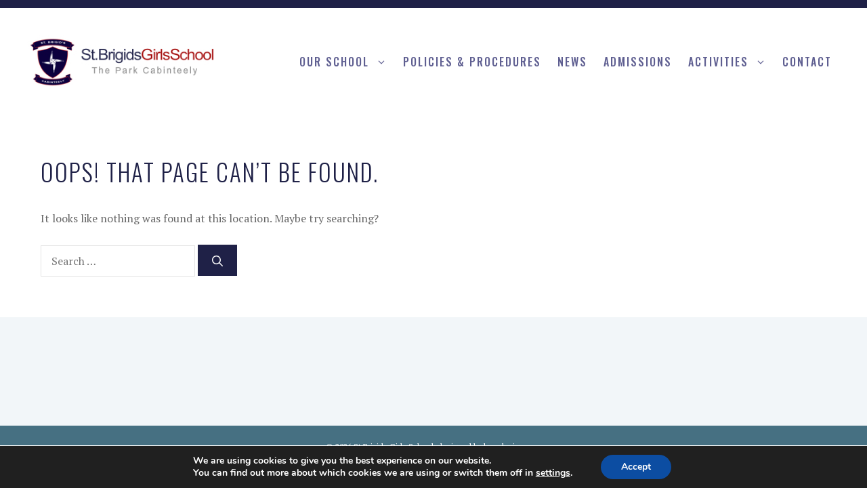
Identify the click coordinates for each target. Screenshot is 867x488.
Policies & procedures (472, 62)
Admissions (638, 62)
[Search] (217, 260)
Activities (731, 62)
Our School (347, 62)
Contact (807, 62)
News (572, 62)
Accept (636, 466)
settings (553, 473)
